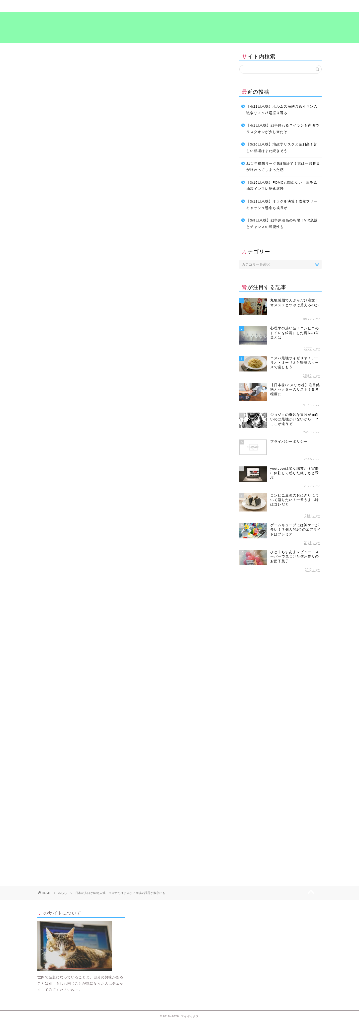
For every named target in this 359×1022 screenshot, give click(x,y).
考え (250, 6)
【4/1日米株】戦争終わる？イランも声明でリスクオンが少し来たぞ (282, 129)
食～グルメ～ (203, 6)
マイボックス (179, 27)
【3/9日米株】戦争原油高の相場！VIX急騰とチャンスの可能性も (282, 224)
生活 (108, 579)
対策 (64, 579)
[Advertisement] (79, 628)
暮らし (108, 6)
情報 (78, 579)
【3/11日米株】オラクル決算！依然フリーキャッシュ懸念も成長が (281, 205)
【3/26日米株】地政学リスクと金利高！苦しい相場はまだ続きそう (281, 148)
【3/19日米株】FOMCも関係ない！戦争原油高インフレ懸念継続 (281, 186)
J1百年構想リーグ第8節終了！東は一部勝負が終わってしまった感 (283, 167)
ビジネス (155, 6)
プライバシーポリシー (298, 6)
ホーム (61, 6)
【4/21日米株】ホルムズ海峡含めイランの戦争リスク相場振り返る (281, 110)
